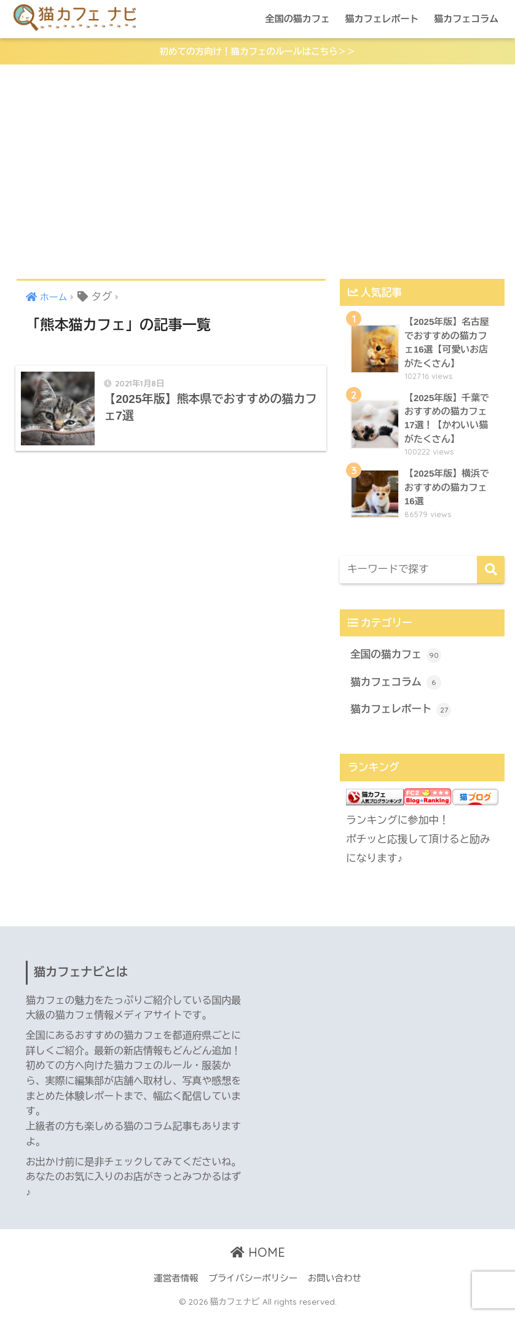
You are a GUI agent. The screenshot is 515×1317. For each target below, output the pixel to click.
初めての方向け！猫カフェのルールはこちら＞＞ (257, 52)
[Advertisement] (257, 173)
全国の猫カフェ (297, 19)
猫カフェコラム (466, 19)
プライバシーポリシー (252, 1281)
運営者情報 (176, 1281)
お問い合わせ (334, 1281)
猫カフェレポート (382, 19)
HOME (257, 1254)
